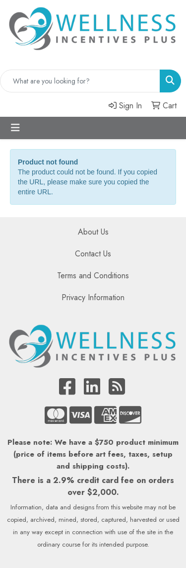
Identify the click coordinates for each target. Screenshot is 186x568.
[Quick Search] (80, 81)
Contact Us (93, 253)
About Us (93, 232)
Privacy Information (93, 297)
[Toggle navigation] (15, 128)
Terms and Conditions (93, 275)
